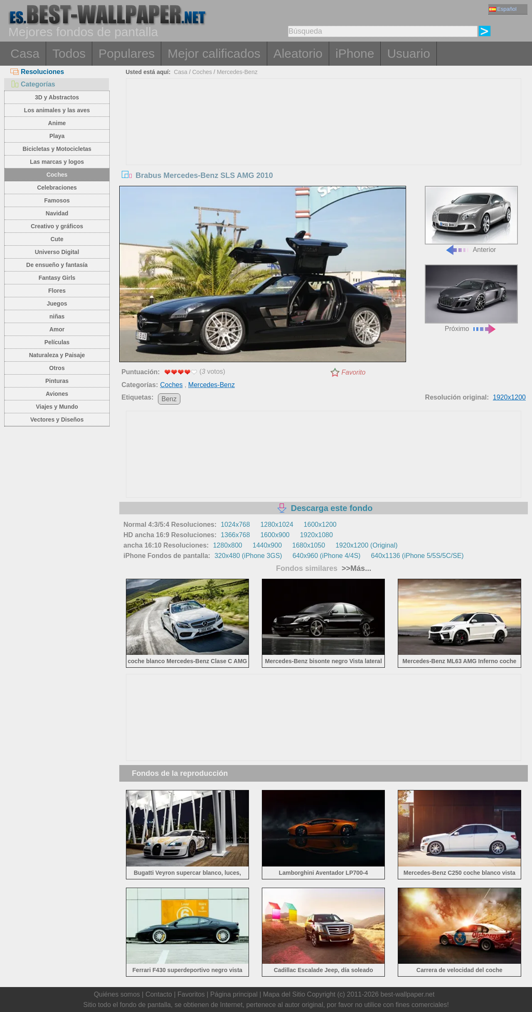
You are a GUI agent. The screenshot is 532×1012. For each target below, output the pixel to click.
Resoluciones (37, 71)
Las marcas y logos (57, 161)
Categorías (32, 84)
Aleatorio (298, 53)
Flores (57, 290)
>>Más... (355, 568)
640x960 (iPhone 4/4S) (327, 555)
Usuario (408, 53)
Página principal (234, 994)
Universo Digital (57, 252)
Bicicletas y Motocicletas (56, 149)
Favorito (354, 372)
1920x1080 (316, 534)
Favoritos (191, 994)
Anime (57, 123)
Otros (56, 368)
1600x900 (274, 534)
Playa (57, 136)
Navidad (57, 213)
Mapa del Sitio (284, 994)
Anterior (471, 220)
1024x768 (235, 524)
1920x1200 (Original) (366, 545)
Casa (24, 53)
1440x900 (267, 545)
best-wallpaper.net (408, 994)
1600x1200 (320, 524)
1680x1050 (308, 545)
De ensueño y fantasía (57, 265)
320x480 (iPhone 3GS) (248, 555)
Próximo (471, 298)
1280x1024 (276, 524)
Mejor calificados (213, 53)
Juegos (57, 303)
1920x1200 (509, 397)
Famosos (56, 200)
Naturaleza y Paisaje (57, 355)
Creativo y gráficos (57, 226)
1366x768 (235, 534)
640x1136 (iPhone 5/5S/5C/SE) (417, 555)
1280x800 (227, 545)
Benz (169, 398)
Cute (56, 239)
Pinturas (57, 381)
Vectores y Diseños (57, 419)
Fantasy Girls (57, 277)
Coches (57, 174)
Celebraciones (57, 187)
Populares (127, 53)
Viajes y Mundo (57, 406)
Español (503, 9)
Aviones (57, 393)
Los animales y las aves (57, 110)
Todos (69, 53)
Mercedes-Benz (237, 72)
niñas (57, 316)
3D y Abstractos (57, 97)
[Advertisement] (324, 141)
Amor (57, 329)
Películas (57, 342)
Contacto (158, 994)
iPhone (354, 53)
